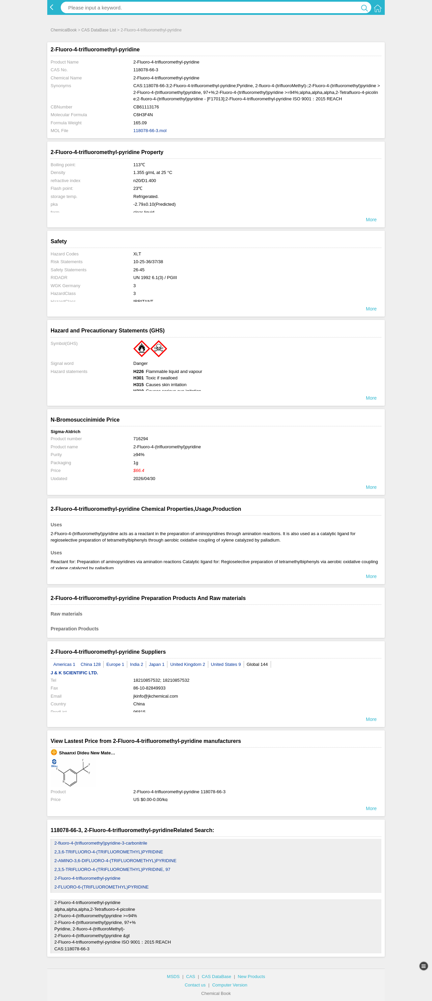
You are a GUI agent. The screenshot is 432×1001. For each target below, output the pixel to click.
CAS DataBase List (98, 30)
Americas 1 (64, 664)
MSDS (173, 976)
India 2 (136, 664)
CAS (190, 976)
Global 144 (257, 664)
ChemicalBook (64, 30)
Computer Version (229, 984)
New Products (251, 976)
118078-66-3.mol (149, 130)
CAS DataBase (216, 976)
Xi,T (137, 253)
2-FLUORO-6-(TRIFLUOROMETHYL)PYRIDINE (101, 887)
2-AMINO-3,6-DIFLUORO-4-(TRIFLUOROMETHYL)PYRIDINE (115, 860)
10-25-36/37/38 (148, 261)
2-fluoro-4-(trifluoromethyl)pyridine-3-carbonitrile (100, 843)
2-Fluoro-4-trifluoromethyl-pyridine (87, 878)
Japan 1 (156, 664)
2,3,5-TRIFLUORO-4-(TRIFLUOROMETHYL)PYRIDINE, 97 (112, 869)
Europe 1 (115, 664)
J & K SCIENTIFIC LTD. (74, 672)
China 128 (91, 664)
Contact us (195, 984)
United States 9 (226, 664)
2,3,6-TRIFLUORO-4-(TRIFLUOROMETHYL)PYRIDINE (108, 851)
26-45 (138, 269)
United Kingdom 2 (187, 664)
